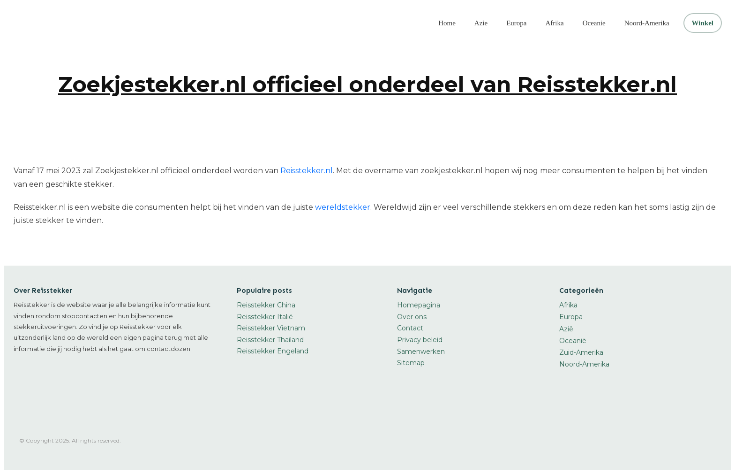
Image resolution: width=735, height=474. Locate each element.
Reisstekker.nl (306, 170)
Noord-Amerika (584, 364)
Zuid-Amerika (581, 352)
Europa (571, 317)
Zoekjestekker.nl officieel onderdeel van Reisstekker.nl (367, 84)
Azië (566, 329)
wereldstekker (342, 207)
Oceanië (572, 340)
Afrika (568, 305)
